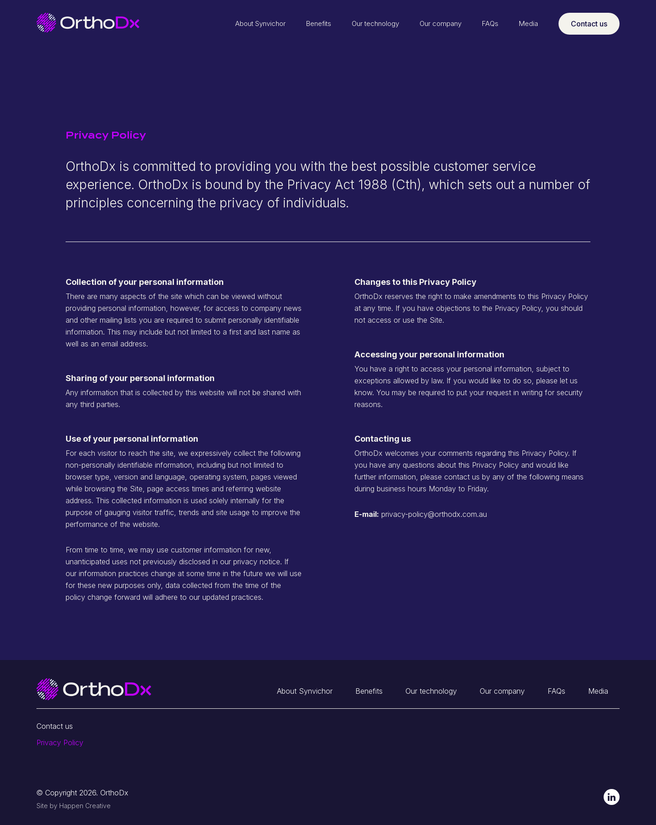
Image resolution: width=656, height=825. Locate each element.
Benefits (318, 23)
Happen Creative (85, 806)
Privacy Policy (59, 742)
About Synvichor (260, 23)
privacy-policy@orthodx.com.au (434, 514)
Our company (440, 23)
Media (528, 23)
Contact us (589, 23)
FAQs (490, 23)
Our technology (375, 23)
